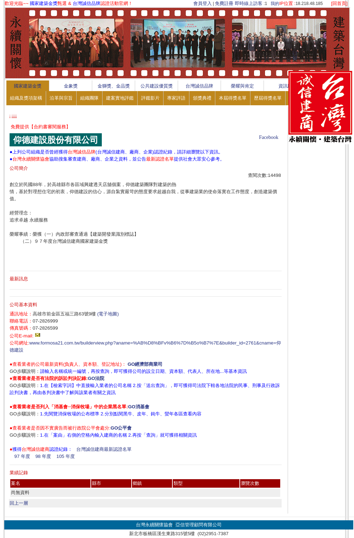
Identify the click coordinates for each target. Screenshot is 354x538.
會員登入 (202, 3)
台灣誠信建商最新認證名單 (104, 449)
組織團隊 (89, 98)
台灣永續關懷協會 (154, 524)
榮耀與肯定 (242, 86)
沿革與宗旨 (61, 98)
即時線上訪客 (248, 3)
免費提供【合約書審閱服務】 (41, 126)
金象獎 (71, 86)
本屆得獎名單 (233, 98)
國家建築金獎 (28, 86)
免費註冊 (224, 3)
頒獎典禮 (202, 98)
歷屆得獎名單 (268, 98)
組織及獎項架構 (26, 98)
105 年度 (65, 456)
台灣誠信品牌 (199, 86)
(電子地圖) (108, 313)
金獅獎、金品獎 (114, 86)
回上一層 (19, 503)
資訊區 (285, 86)
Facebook (268, 137)
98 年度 (43, 456)
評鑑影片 (150, 98)
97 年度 (22, 456)
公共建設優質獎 (156, 86)
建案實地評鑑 (120, 98)
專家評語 (176, 98)
